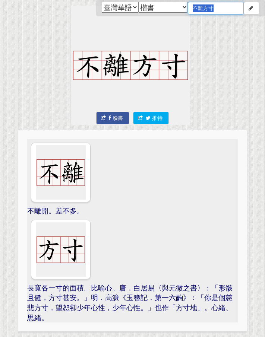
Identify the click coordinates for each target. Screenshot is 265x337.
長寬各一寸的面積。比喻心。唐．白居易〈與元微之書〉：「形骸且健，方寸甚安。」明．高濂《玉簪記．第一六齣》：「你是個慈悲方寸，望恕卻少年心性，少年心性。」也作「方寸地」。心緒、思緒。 (130, 302)
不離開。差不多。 (55, 210)
